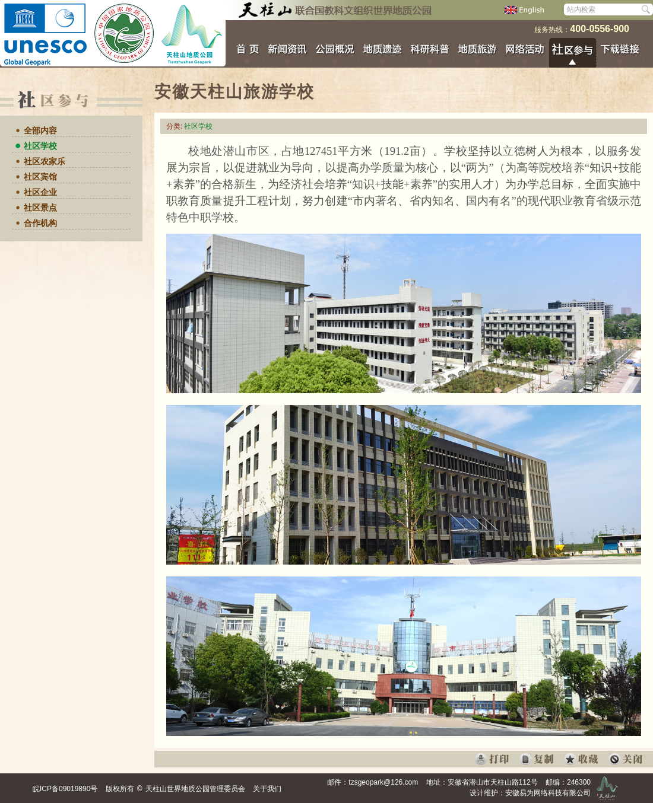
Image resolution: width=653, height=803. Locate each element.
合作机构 (40, 223)
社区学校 (40, 146)
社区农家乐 (44, 161)
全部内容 (40, 130)
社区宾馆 (40, 176)
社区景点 (40, 207)
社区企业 (40, 192)
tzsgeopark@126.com (383, 782)
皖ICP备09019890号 (65, 789)
